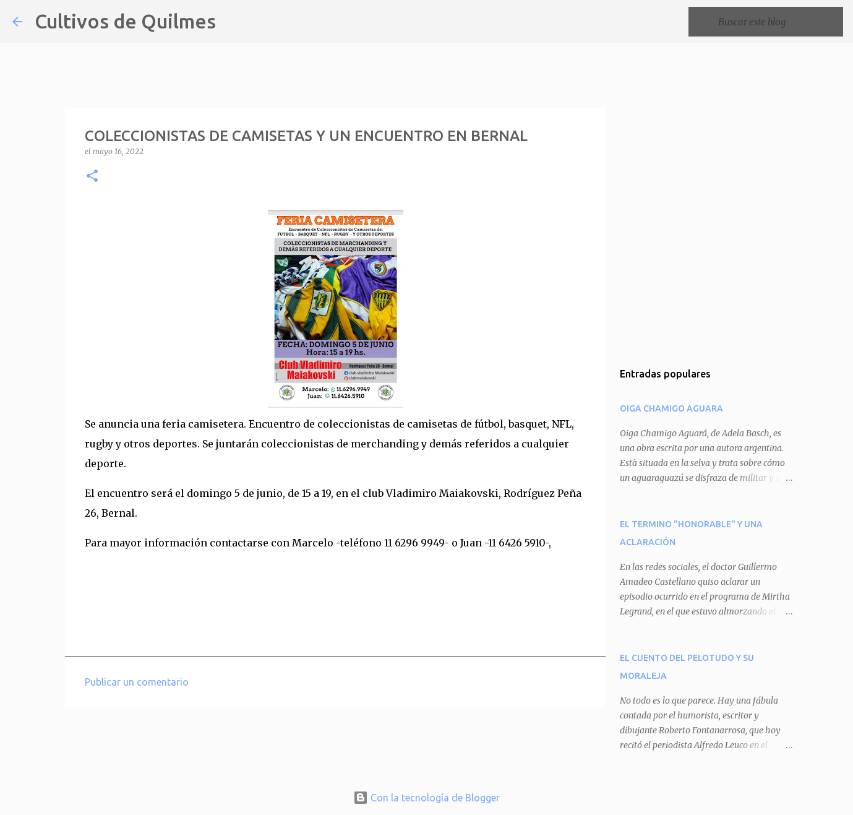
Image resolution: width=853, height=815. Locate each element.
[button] (92, 176)
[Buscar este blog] (778, 22)
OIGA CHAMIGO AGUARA (671, 408)
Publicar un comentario (137, 682)
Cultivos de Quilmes (125, 21)
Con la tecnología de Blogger (426, 797)
